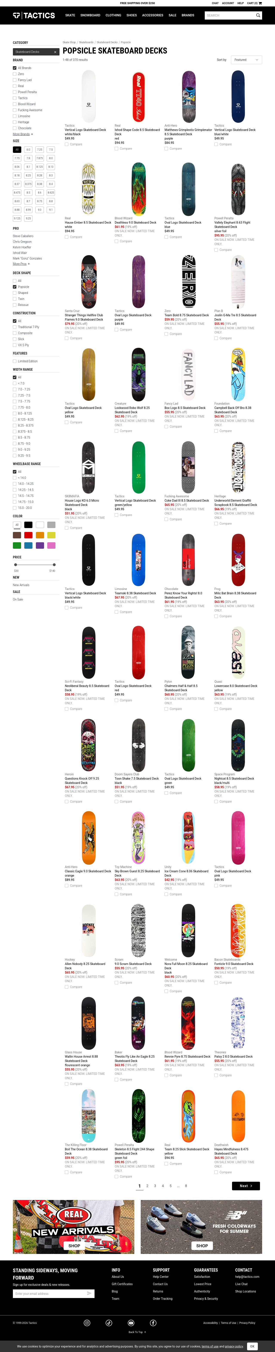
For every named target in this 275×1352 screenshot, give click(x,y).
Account (228, 3)
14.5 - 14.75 (23, 496)
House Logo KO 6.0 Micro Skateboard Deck (89, 475)
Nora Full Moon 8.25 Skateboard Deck (188, 939)
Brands (188, 15)
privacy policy (234, 1346)
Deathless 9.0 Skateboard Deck (138, 193)
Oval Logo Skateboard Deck (188, 195)
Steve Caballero (23, 236)
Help (240, 3)
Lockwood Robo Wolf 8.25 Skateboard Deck (138, 381)
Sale (172, 15)
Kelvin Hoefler (22, 247)
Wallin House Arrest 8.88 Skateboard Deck (89, 1031)
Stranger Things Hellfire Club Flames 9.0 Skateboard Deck (89, 288)
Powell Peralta (27, 92)
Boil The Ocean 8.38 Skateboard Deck (89, 1122)
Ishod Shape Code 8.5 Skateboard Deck (138, 105)
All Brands (22, 68)
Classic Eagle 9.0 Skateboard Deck (89, 844)
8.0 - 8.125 (22, 413)
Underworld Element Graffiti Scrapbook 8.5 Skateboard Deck (238, 473)
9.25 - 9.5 (21, 455)
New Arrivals (21, 585)
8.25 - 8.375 (23, 425)
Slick (18, 339)
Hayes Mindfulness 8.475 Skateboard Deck (238, 1122)
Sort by (221, 59)
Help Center (161, 1276)
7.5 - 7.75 (21, 401)
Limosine (24, 116)
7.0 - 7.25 (21, 389)
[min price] (19, 571)
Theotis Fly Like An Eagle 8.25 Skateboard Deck (138, 1029)
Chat (215, 3)
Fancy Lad (25, 80)
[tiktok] (109, 1323)
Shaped (20, 293)
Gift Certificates (122, 1284)
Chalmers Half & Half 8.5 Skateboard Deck (188, 659)
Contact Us (160, 1284)
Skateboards (86, 42)
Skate (70, 15)
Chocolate (24, 128)
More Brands (23, 134)
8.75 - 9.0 (21, 443)
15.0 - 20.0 (22, 508)
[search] (233, 15)
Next (246, 1186)
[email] (54, 1293)
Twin (18, 299)
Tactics (34, 15)
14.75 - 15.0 (23, 502)
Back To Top (137, 1332)
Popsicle (21, 287)
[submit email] (89, 1292)
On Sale (18, 599)
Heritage (23, 122)
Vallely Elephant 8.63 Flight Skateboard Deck (238, 197)
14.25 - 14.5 (23, 490)
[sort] (246, 59)
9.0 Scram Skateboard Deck (138, 935)
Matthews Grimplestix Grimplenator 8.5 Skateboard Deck (188, 105)
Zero (21, 74)
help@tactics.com (247, 1276)
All (17, 281)
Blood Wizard (26, 104)
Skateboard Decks (36, 51)
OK (252, 1346)
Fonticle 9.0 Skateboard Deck (238, 935)
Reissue (20, 305)
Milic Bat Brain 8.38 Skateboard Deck (238, 566)
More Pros (21, 264)
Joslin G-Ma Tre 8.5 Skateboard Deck (238, 288)
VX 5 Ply (21, 345)
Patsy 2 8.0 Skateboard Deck (238, 1027)
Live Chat (241, 1284)
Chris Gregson (22, 241)
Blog (115, 1291)
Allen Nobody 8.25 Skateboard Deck (89, 937)
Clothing (113, 15)
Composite (22, 333)
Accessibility (210, 1322)
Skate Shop (69, 42)
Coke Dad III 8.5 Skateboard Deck (188, 471)
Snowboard (90, 15)
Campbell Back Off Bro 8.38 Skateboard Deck (238, 381)
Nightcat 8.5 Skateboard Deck (238, 751)
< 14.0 (19, 477)
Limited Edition (25, 361)
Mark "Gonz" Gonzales (27, 258)
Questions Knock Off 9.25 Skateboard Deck (89, 751)
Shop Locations (245, 1291)
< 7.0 (18, 383)
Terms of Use (228, 1322)
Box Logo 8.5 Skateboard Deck (188, 379)
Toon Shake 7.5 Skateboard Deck (138, 751)
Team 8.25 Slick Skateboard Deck (188, 1122)
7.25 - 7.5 (21, 395)
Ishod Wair (20, 253)
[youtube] (131, 1323)
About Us (118, 1276)
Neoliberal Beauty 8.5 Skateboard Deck (89, 659)
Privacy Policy (247, 1322)
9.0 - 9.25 (21, 449)
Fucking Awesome (30, 110)
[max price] (54, 571)
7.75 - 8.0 (21, 407)
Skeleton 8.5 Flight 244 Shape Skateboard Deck (138, 1124)
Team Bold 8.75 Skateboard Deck (188, 286)
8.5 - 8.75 (21, 437)
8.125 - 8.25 (23, 419)
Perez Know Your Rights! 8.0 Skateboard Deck (188, 566)
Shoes (132, 15)
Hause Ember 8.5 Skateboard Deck (89, 195)
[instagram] (87, 1323)
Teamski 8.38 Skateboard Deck (138, 564)
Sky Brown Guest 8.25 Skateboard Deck (138, 844)
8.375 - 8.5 (22, 431)
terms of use (210, 1346)
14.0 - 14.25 (23, 483)
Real (21, 86)
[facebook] (153, 1323)
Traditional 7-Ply (26, 327)
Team (115, 1298)
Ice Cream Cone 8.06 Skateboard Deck (188, 844)
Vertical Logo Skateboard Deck (89, 103)
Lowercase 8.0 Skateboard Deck (238, 659)
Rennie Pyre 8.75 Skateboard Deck (188, 1027)
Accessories (152, 15)
